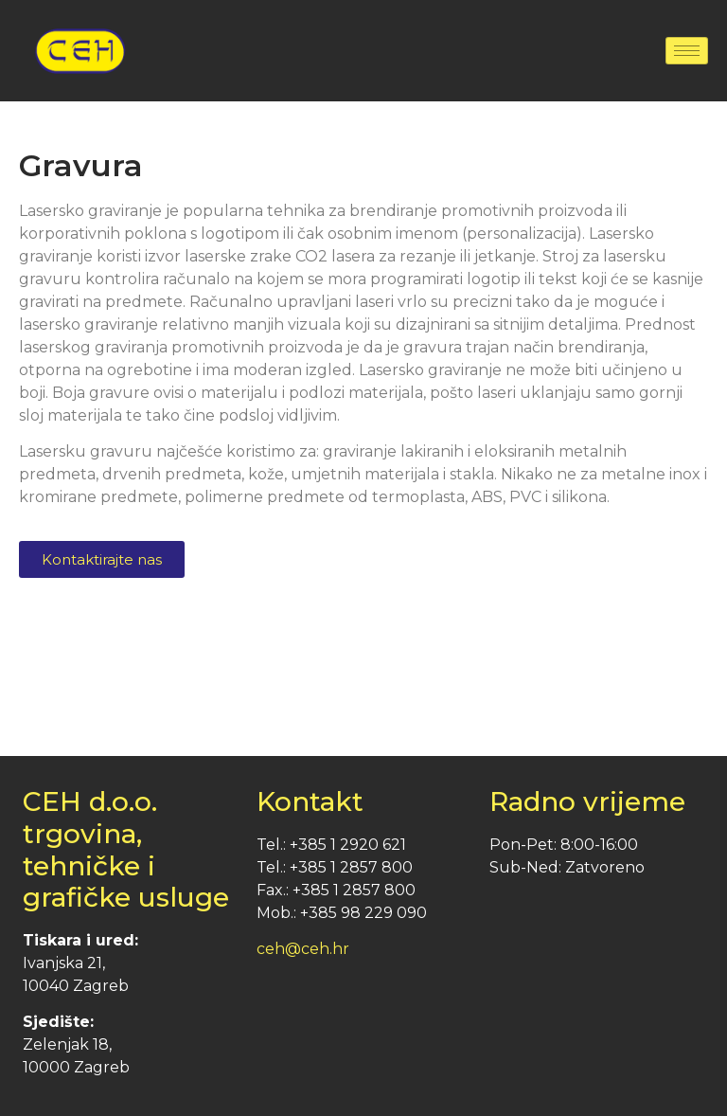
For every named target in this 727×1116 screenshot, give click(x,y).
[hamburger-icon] (686, 50)
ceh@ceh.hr (303, 949)
